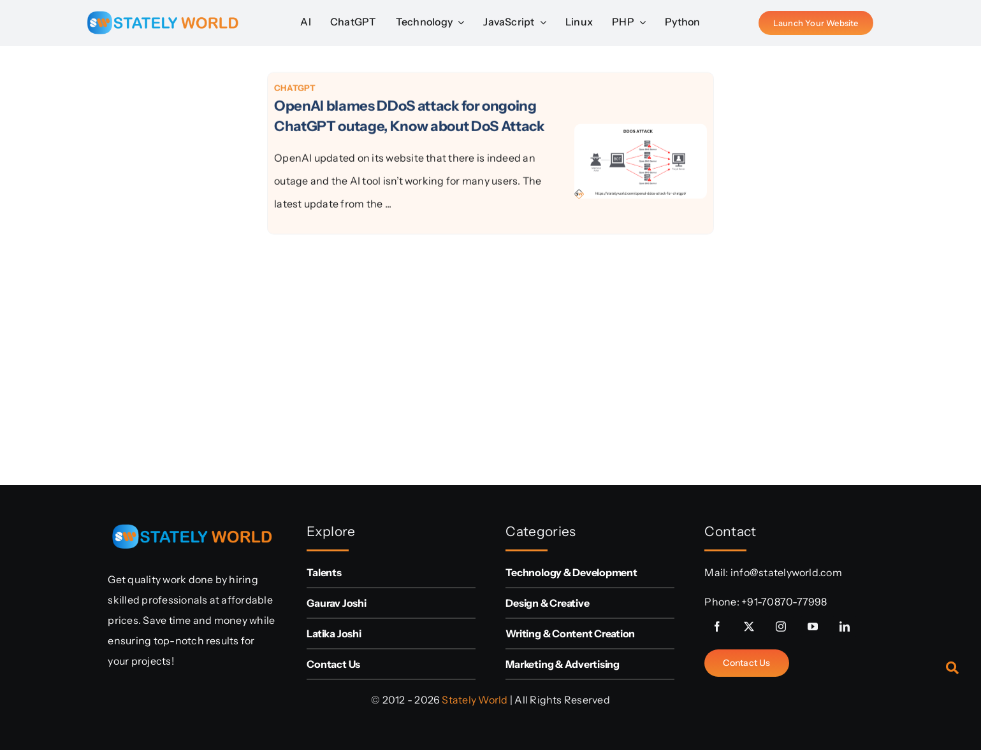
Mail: (717, 572)
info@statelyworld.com (786, 572)
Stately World (474, 699)
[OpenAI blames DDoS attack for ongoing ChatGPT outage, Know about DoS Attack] (640, 136)
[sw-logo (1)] (162, 6)
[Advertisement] (172, 262)
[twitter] (749, 626)
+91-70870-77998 (784, 601)
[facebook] (717, 626)
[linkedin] (844, 626)
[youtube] (812, 626)
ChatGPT (295, 90)
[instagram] (781, 626)
